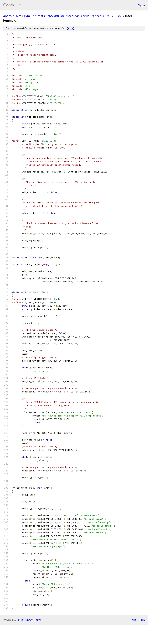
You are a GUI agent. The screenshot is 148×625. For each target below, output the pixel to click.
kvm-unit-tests (34, 16)
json (142, 619)
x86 (119, 16)
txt (134, 619)
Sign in (141, 5)
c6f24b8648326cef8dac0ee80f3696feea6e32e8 (79, 16)
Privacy (28, 619)
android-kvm (12, 16)
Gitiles (20, 619)
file (70, 28)
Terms (37, 619)
